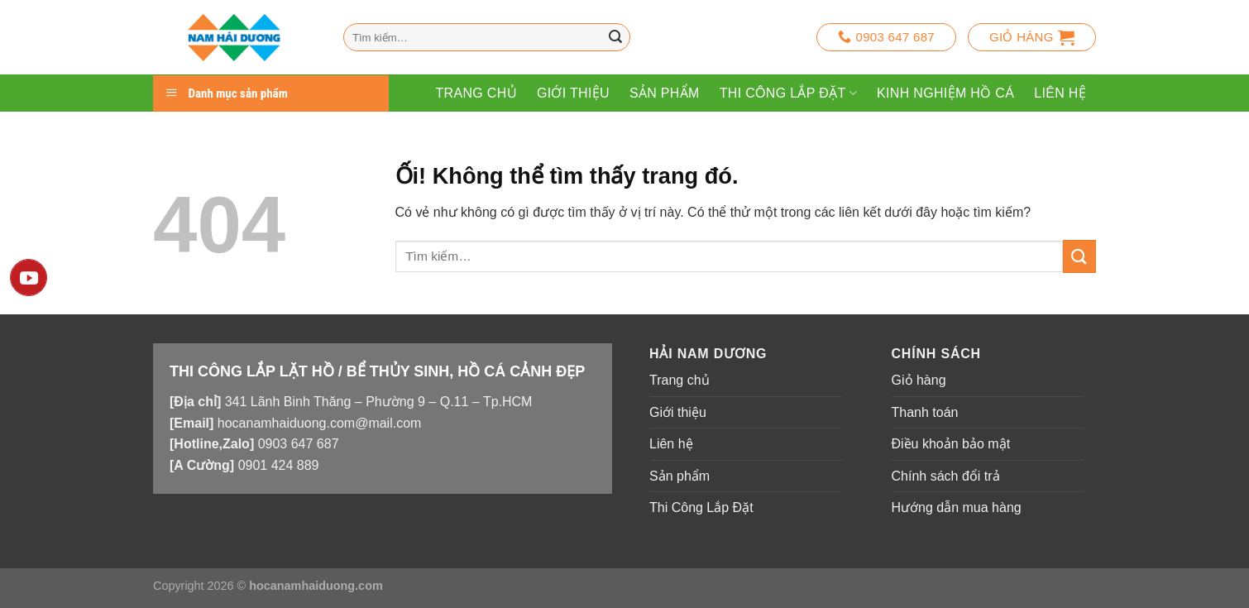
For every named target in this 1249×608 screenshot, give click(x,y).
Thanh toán (925, 412)
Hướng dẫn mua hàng (957, 507)
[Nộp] (615, 37)
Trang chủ (475, 93)
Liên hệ (1060, 93)
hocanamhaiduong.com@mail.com (320, 423)
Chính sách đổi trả (946, 476)
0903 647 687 (298, 444)
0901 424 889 (278, 465)
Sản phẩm (664, 93)
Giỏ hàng (919, 380)
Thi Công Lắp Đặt (788, 93)
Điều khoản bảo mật (951, 444)
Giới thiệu (573, 93)
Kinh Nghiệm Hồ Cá (945, 93)
